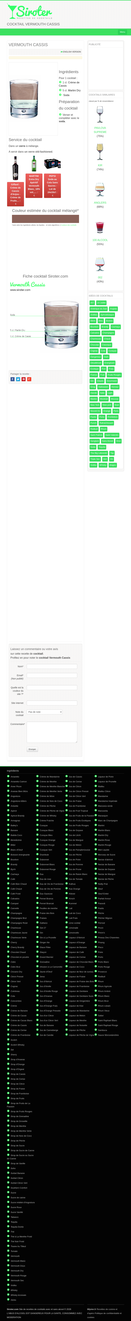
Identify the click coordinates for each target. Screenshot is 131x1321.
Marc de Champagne (108, 820)
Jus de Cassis (75, 776)
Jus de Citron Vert (77, 796)
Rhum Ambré (104, 991)
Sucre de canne (18, 1197)
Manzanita (103, 811)
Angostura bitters (19, 801)
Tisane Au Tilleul (18, 1246)
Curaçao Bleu (46, 835)
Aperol (14, 811)
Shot (118, 441)
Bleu (101, 320)
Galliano (44, 923)
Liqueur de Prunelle (107, 781)
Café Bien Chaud (19, 884)
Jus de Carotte (47, 1035)
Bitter (13, 845)
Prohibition (113, 417)
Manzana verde (105, 806)
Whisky (103, 465)
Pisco (100, 947)
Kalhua (72, 884)
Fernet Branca (46, 898)
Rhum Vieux (104, 1010)
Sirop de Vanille (18, 1163)
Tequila (102, 447)
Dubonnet (44, 859)
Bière (93, 320)
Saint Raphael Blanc (107, 1020)
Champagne (108, 333)
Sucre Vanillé (17, 1212)
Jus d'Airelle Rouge (49, 991)
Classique (106, 345)
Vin (111, 459)
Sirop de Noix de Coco (21, 1136)
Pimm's (101, 932)
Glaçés (100, 381)
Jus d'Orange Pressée (50, 1010)
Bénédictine (16, 840)
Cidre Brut (15, 967)
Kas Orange (74, 889)
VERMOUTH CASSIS (28, 44)
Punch (94, 423)
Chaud (107, 339)
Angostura (15, 796)
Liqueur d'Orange (77, 942)
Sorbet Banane (18, 1173)
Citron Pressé (17, 976)
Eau (42, 874)
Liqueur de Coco (76, 967)
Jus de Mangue (76, 840)
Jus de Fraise (75, 801)
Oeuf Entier (103, 893)
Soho (13, 1168)
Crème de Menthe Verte (51, 791)
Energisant (109, 363)
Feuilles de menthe (49, 908)
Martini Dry (74, 90)
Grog (93, 387)
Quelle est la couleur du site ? (17, 690)
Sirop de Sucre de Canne (22, 1150)
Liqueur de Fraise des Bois (81, 981)
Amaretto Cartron (19, 781)
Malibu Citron (104, 791)
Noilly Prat (103, 884)
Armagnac (15, 820)
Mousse (114, 399)
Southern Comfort (19, 1188)
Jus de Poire (75, 859)
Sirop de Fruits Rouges (21, 1111)
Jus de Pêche (75, 854)
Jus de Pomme (76, 864)
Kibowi (72, 893)
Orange (106, 411)
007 (92, 302)
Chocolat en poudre (20, 957)
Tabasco (14, 1217)
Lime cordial (74, 923)
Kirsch (72, 898)
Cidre (13, 962)
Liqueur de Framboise (79, 986)
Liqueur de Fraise (77, 976)
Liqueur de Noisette (78, 1025)
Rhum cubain (104, 1006)
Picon (100, 928)
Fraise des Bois (47, 913)
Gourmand (112, 381)
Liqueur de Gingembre (79, 1001)
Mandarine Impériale (107, 801)
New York (95, 405)
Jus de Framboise (77, 806)
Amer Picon (16, 786)
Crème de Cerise (19, 1030)
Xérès (13, 1300)
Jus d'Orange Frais (48, 1006)
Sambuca (102, 1030)
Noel (117, 405)
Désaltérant (96, 363)
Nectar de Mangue (106, 874)
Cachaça (116, 326)
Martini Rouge (104, 845)
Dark (106, 357)
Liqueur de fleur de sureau (81, 971)
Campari (15, 903)
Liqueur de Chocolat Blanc (81, 962)
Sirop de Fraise (18, 1088)
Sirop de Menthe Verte (21, 1131)
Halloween (103, 387)
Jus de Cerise (75, 781)
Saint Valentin (111, 435)
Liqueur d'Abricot (77, 937)
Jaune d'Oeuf (46, 971)
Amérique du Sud (99, 308)
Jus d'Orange (46, 1001)
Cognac (94, 351)
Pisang (101, 942)
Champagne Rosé (19, 923)
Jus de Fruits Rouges (79, 825)
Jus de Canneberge (49, 1030)
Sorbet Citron (17, 1178)
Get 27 (43, 928)
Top (112, 453)
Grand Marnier (46, 957)
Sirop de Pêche (18, 1140)
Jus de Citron (75, 786)
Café (13, 879)
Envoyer (32, 749)
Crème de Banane (19, 1010)
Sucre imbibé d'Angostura (23, 1202)
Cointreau (15, 991)
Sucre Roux (16, 1207)
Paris (116, 411)
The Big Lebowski (99, 453)
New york (107, 405)
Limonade (73, 928)
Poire (100, 952)
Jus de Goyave (76, 830)
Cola (103, 351)
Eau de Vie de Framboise (51, 884)
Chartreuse (96, 339)
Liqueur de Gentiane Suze (81, 996)
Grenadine (45, 962)
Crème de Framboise (20, 1035)
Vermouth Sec (17, 1280)
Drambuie (44, 854)
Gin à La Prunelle (48, 937)
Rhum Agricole (105, 986)
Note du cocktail (19, 713)
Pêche (101, 913)
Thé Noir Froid (17, 1241)
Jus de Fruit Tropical (78, 811)
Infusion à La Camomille (51, 967)
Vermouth (15, 1256)
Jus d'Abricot (46, 981)
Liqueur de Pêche (77, 1030)
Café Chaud (16, 889)
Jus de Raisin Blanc (78, 874)
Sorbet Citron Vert (19, 1183)
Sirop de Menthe (18, 1126)
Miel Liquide (103, 850)
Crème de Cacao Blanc (21, 1020)
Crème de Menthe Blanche (52, 786)
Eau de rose (45, 879)
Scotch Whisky (17, 1045)
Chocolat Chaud (18, 952)
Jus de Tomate (76, 879)
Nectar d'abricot (105, 859)
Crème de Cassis (19, 1025)
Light (110, 393)
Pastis (93, 417)
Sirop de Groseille (19, 1121)
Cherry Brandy (17, 947)
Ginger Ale (45, 942)
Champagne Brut (19, 918)
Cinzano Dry (16, 971)
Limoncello (74, 932)
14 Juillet (101, 302)
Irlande (94, 393)
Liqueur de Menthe (77, 1020)
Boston (109, 320)
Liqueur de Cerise (77, 957)
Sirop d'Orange (18, 1064)
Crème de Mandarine (50, 776)
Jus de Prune (75, 869)
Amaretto (15, 776)
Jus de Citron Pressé (79, 791)
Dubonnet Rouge (48, 869)
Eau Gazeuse (46, 893)
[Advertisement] (45, 250)
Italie (102, 393)
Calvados (95, 333)
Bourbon (94, 326)
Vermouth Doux (18, 1266)
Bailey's (14, 825)
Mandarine (103, 796)
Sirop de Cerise (18, 1079)
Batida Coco (16, 835)
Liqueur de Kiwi (76, 1006)
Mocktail (104, 399)
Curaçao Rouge (47, 845)
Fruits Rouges (114, 375)
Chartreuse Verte (19, 937)
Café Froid (16, 893)
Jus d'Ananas (46, 996)
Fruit (102, 375)
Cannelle (15, 908)
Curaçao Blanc (47, 830)
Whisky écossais (18, 1295)
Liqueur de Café (76, 952)
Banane (14, 830)
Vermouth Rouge (19, 1275)
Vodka (93, 465)
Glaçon (43, 952)
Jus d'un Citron (47, 1015)
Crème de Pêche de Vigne (52, 811)
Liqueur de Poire (106, 776)
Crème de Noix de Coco (51, 801)
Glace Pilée (45, 947)
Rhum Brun (103, 1001)
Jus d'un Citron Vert (49, 1020)
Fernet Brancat (47, 903)
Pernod (101, 923)
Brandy (105, 326)
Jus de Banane (47, 1025)
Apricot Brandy (17, 815)
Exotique (95, 369)
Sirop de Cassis (18, 1074)
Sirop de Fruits (17, 1098)
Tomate (14, 1251)
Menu (122, 32)
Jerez (42, 976)
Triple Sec (95, 459)
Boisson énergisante (20, 854)
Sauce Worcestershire (108, 1035)
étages (113, 465)
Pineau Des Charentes (108, 937)
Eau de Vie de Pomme (50, 889)
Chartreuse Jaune (19, 932)
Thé (12, 1231)
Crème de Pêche (48, 806)
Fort (104, 369)
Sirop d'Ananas (18, 1059)
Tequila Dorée (17, 1227)
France (94, 375)
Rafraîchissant (106, 423)
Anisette (14, 806)
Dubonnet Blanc (47, 864)
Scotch (14, 1040)
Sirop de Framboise (20, 1093)
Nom (20, 666)
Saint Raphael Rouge (108, 1025)
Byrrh (13, 869)
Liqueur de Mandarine (79, 1010)
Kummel (73, 903)
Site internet (17, 703)
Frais (111, 369)
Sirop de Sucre (18, 1145)
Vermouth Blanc (18, 1261)
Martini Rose (104, 840)
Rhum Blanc (104, 996)
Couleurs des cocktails (68, 225)
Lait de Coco (75, 913)
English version (72, 52)
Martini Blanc (104, 830)
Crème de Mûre (47, 796)
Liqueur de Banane (78, 947)
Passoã (101, 903)
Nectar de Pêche (106, 879)
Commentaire (17, 724)
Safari (101, 1015)
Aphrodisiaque (107, 314)
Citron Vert (16, 981)
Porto (101, 417)
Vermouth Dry (17, 1270)
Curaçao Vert (46, 850)
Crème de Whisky (48, 815)
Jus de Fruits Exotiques (80, 820)
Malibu (101, 786)
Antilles (94, 314)
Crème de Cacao (19, 1015)
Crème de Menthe (48, 781)
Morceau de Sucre (106, 854)
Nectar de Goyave (106, 869)
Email (17, 677)
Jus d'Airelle (45, 986)
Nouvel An (95, 411)
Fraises (43, 918)
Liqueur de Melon (77, 1015)
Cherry (14, 942)
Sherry (14, 1054)
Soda (66, 95)
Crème (14, 1006)
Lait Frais (73, 918)
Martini (94, 399)
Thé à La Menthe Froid (21, 1236)
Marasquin (103, 815)
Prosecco (102, 971)
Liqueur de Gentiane (78, 991)
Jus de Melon (75, 845)
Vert (105, 459)
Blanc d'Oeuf (17, 850)
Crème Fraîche (47, 820)
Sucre (13, 1192)
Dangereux (96, 357)
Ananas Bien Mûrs (19, 791)
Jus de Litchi (75, 835)
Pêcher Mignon (105, 918)
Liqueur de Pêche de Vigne (81, 1035)
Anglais (113, 308)
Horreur (115, 387)
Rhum (104, 429)
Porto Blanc (103, 962)
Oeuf (100, 889)
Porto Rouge (104, 967)
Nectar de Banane (106, 864)
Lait (70, 908)
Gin (92, 381)
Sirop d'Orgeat (17, 1069)
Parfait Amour (104, 898)
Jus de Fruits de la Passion (81, 815)
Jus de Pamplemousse (79, 850)
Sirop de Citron (18, 1084)
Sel (12, 1049)
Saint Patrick (96, 435)
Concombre (16, 1001)
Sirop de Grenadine (20, 1116)
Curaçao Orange (47, 840)
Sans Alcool (107, 441)
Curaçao (112, 351)
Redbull (94, 429)
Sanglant (95, 441)
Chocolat (95, 345)
